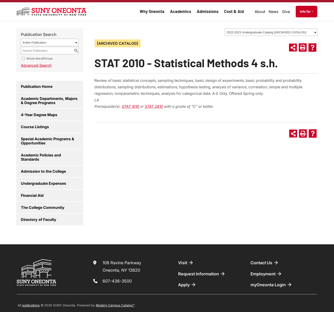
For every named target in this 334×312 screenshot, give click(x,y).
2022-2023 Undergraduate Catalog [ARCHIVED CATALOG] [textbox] (266, 32)
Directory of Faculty (38, 219)
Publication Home (36, 86)
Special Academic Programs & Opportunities (47, 141)
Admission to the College (43, 171)
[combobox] (271, 32)
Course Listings (35, 126)
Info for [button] (305, 11)
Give (286, 11)
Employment (266, 274)
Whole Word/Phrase (39, 58)
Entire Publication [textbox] (34, 42)
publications (31, 305)
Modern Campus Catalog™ (115, 305)
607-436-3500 (117, 281)
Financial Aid (32, 195)
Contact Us (264, 262)
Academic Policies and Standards (41, 157)
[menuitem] (260, 11)
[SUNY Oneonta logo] (51, 11)
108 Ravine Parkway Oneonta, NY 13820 (122, 266)
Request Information (201, 274)
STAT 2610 (154, 106)
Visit (186, 262)
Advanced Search (36, 65)
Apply (187, 284)
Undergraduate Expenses (43, 183)
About (260, 11)
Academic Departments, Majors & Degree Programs (49, 100)
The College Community (42, 207)
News (273, 11)
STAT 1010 (130, 106)
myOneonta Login (271, 284)
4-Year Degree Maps (39, 114)
